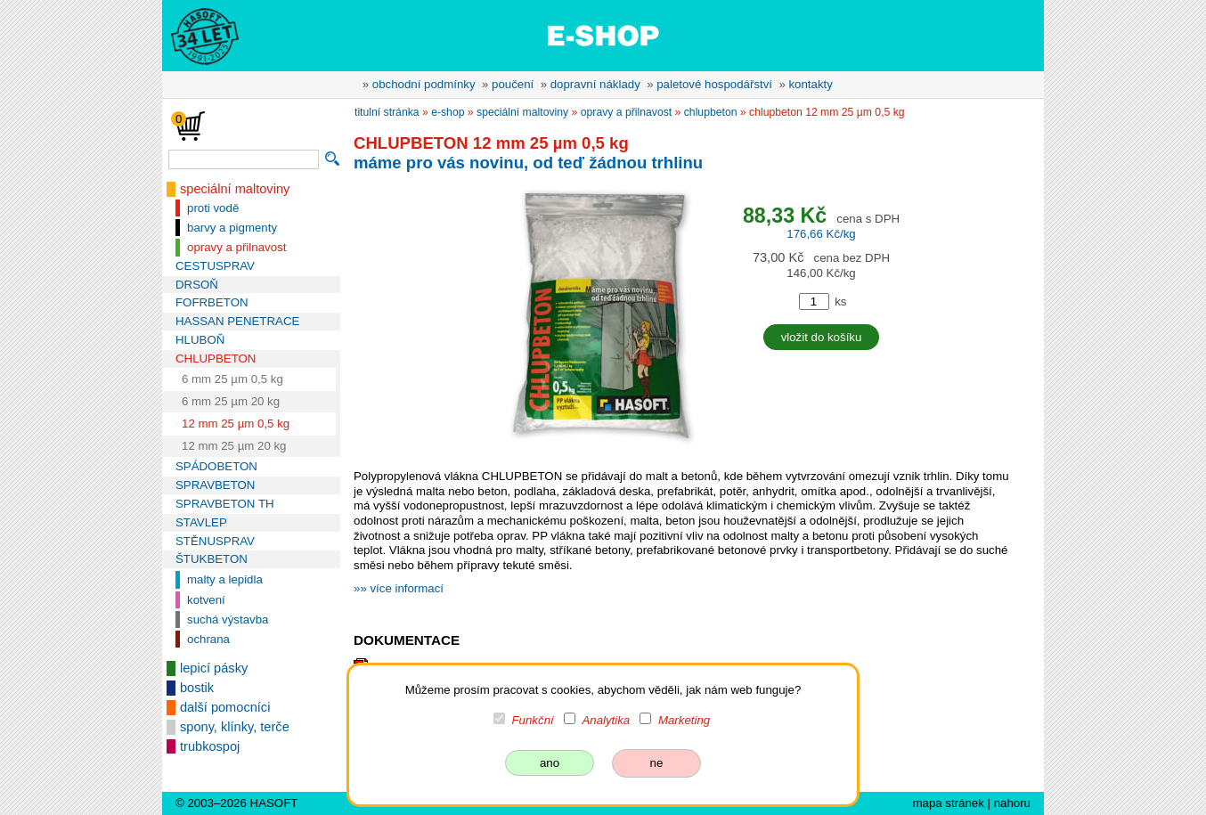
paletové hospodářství (714, 84)
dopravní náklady (595, 84)
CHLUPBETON (215, 358)
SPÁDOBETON (216, 466)
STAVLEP (201, 522)
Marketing (684, 720)
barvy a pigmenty (232, 227)
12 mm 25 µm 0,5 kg (235, 423)
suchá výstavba (227, 619)
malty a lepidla (225, 579)
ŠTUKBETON (211, 559)
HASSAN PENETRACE (237, 321)
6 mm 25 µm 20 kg (231, 401)
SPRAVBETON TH (224, 503)
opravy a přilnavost (236, 247)
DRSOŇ (196, 284)
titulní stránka (387, 112)
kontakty (810, 84)
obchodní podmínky (424, 84)
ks (840, 301)
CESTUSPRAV (215, 266)
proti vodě (213, 208)
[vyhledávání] (243, 159)
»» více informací (399, 588)
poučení (513, 84)
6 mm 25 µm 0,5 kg (232, 379)
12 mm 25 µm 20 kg (234, 445)
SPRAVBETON (215, 485)
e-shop (447, 112)
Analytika (606, 720)
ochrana (208, 639)
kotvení (206, 600)
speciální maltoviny (234, 189)
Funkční (533, 720)
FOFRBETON (212, 302)
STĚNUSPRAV (215, 541)
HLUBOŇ (199, 339)
